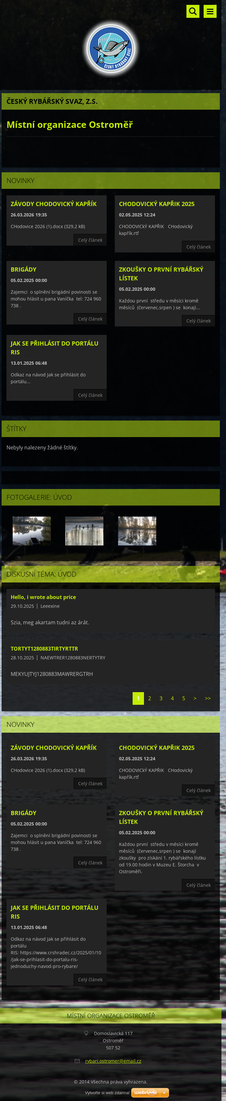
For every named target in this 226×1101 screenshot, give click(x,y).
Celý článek (90, 240)
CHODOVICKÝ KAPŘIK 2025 (157, 204)
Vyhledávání (192, 11)
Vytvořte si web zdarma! (107, 1092)
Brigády (23, 269)
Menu (210, 11)
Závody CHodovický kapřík (54, 204)
